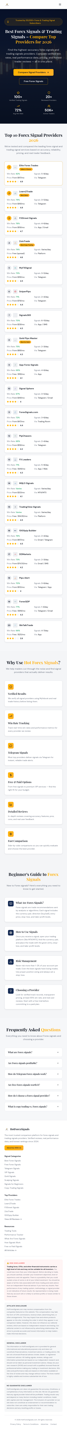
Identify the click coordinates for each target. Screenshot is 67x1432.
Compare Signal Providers (33, 72)
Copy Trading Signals (13, 1188)
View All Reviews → (13, 1219)
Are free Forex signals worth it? (33, 1084)
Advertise (44, 1424)
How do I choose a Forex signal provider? (33, 1095)
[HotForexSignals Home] (7, 4)
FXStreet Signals (11, 1207)
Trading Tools (10, 1231)
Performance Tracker (13, 1234)
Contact (53, 1424)
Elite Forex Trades (12, 1199)
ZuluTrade (8, 1211)
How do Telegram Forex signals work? (33, 1074)
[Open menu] (60, 4)
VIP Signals (9, 1172)
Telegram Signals (11, 1168)
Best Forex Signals (12, 1160)
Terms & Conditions (30, 1424)
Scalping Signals (11, 1180)
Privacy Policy (15, 1424)
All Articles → (10, 1250)
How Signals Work (12, 1242)
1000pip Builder (11, 1215)
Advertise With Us (14, 1148)
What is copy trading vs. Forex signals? (33, 1106)
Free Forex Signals (33, 81)
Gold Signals (10, 1176)
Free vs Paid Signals (13, 1246)
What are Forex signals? (33, 1052)
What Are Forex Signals (14, 1238)
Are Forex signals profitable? (33, 1063)
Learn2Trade (10, 1203)
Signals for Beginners (13, 1184)
